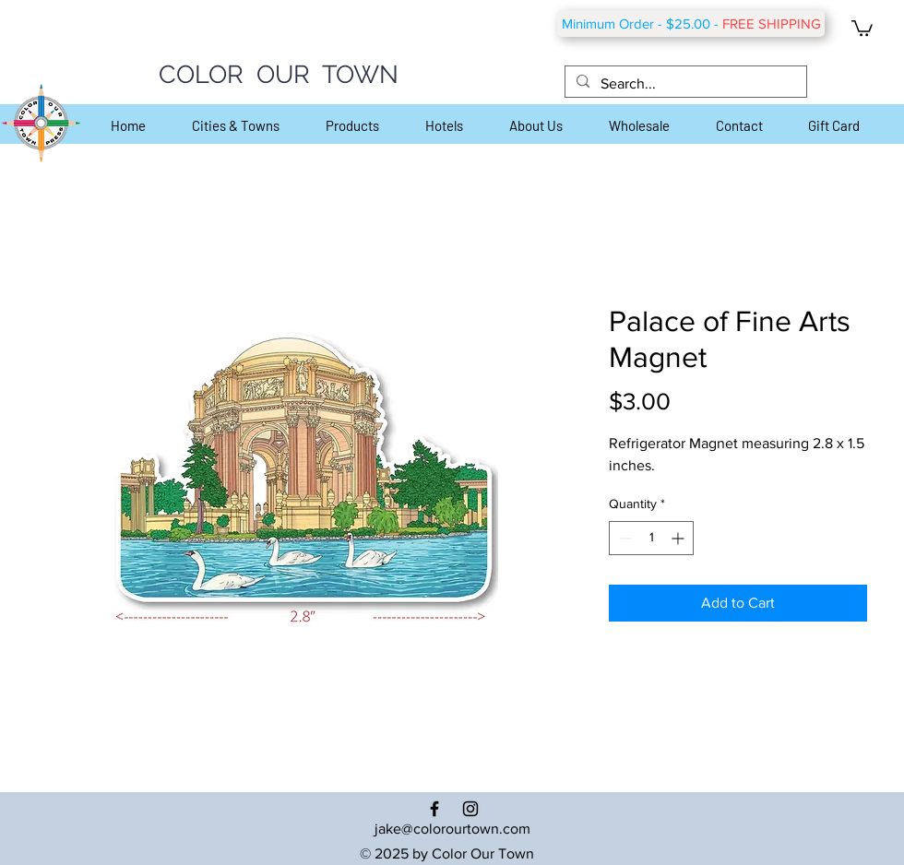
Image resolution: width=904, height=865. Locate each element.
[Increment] (679, 538)
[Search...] (684, 83)
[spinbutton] (651, 538)
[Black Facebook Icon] (434, 809)
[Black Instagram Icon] (470, 809)
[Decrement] (623, 538)
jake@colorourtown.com (452, 828)
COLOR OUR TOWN (278, 74)
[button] (862, 27)
